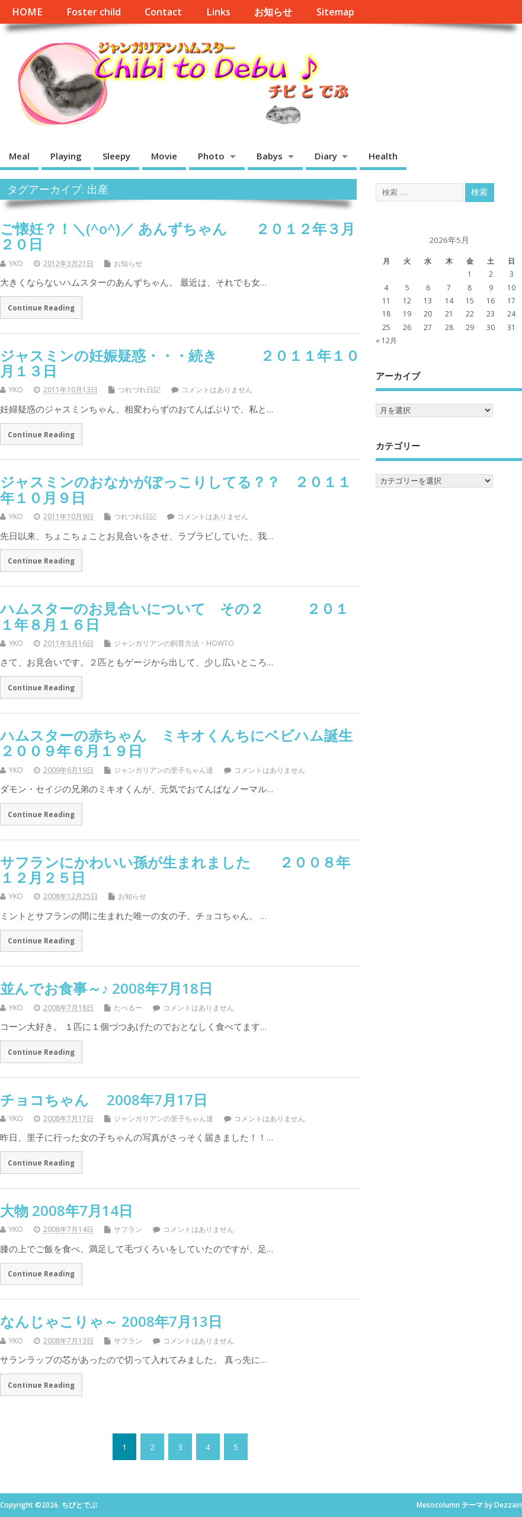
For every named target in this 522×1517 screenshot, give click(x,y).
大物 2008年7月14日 (66, 1210)
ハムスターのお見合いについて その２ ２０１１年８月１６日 (174, 616)
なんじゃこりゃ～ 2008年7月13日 (111, 1321)
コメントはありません (216, 390)
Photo (211, 156)
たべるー (128, 1008)
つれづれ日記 (139, 390)
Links (218, 11)
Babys (270, 156)
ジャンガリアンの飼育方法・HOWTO (174, 643)
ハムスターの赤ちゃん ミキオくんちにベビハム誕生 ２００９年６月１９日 (197, 742)
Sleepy (116, 156)
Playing (66, 156)
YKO (16, 263)
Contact (163, 11)
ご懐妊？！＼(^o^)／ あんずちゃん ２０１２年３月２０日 (177, 236)
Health (383, 156)
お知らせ (273, 11)
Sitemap (335, 11)
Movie (164, 156)
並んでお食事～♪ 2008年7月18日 (106, 988)
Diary (326, 156)
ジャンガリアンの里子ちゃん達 (163, 770)
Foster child (93, 11)
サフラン (128, 1229)
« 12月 (386, 340)
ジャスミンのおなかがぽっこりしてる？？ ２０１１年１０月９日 (175, 489)
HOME (27, 11)
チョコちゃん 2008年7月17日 (103, 1099)
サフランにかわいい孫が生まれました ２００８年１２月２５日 (175, 869)
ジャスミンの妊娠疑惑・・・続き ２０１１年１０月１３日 (180, 362)
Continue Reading (41, 307)
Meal (19, 156)
